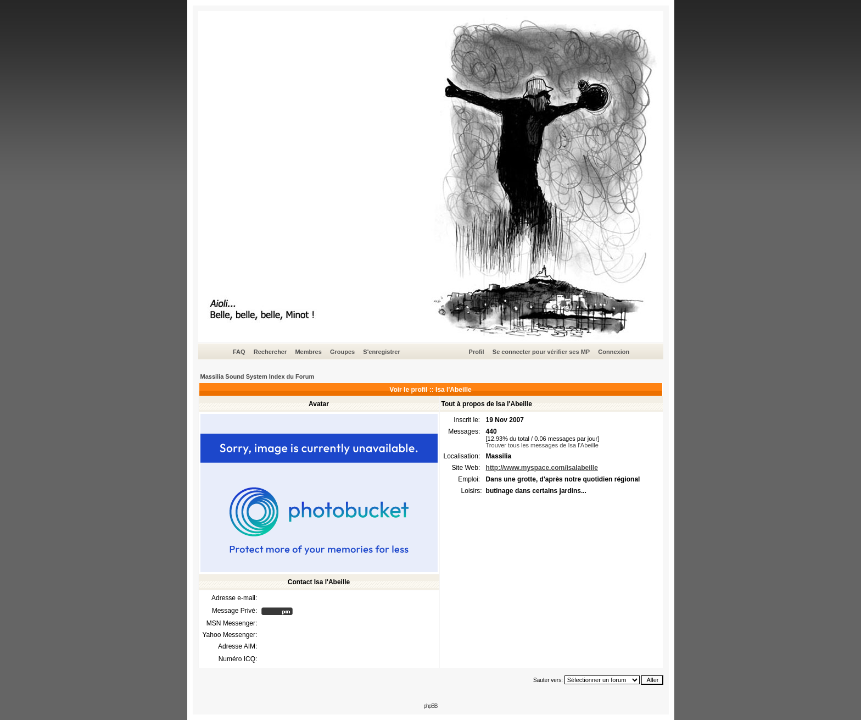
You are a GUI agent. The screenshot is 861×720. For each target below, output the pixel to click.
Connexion (613, 351)
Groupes (342, 351)
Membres (308, 351)
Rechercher (270, 351)
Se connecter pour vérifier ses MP (541, 351)
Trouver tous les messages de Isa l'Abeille (542, 445)
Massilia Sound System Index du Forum (257, 376)
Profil (476, 351)
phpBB (430, 706)
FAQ (239, 351)
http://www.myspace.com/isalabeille (542, 468)
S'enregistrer (381, 351)
